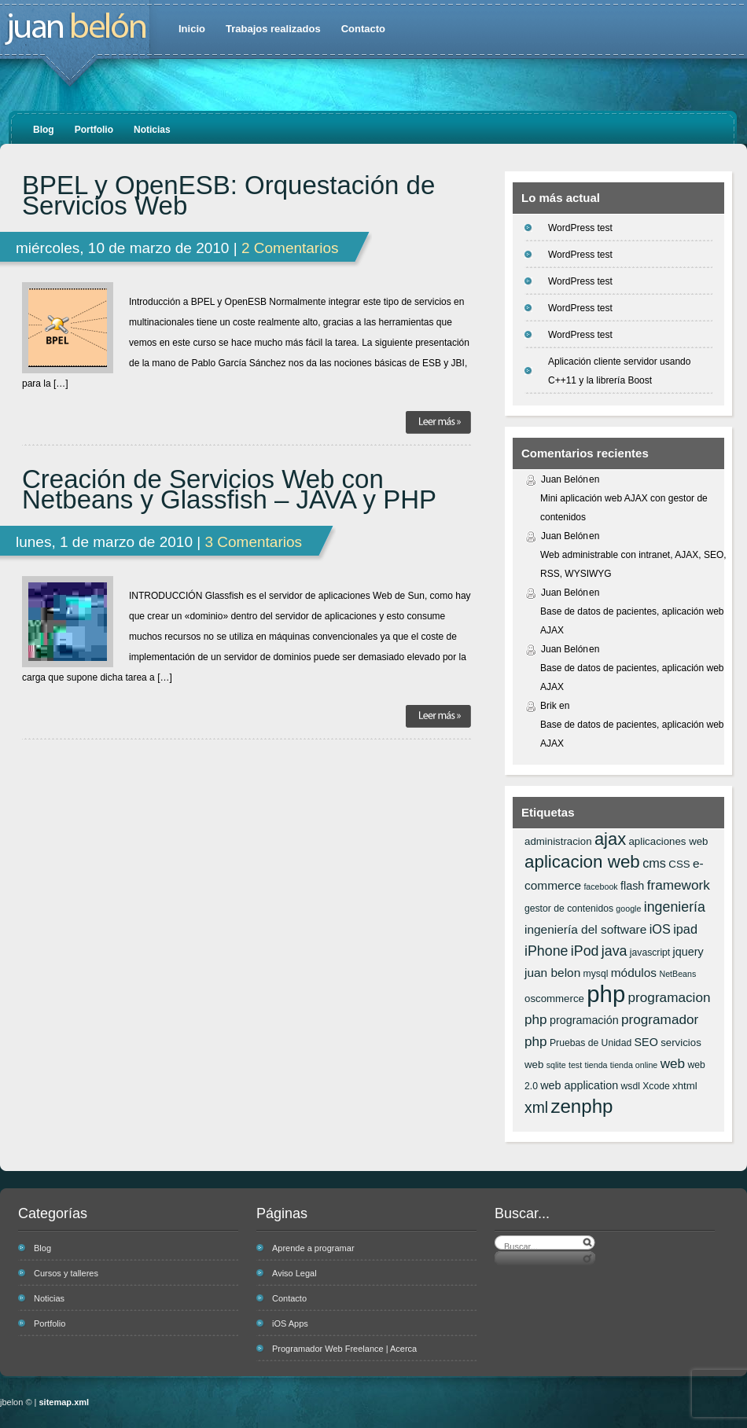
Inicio (191, 29)
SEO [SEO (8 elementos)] (646, 1042)
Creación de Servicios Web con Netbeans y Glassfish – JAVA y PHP (229, 489)
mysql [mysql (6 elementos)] (596, 973)
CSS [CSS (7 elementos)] (679, 864)
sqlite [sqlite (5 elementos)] (556, 1065)
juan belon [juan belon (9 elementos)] (552, 972)
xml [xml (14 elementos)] (536, 1107)
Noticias (152, 129)
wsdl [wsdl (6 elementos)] (630, 1086)
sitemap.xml (64, 1402)
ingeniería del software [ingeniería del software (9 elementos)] (585, 929)
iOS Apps (290, 1323)
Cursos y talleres (66, 1273)
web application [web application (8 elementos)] (579, 1085)
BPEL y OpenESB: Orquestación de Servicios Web (228, 195)
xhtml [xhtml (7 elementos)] (684, 1086)
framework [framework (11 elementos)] (678, 885)
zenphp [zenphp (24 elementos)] (581, 1106)
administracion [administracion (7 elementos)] (558, 841)
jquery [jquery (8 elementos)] (688, 951)
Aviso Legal (294, 1273)
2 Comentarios (290, 248)
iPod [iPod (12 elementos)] (585, 951)
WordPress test (580, 227)
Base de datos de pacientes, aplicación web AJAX (632, 621)
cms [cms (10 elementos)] (654, 863)
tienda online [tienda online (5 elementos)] (633, 1065)
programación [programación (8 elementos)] (584, 1020)
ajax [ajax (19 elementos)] (610, 839)
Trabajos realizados (273, 29)
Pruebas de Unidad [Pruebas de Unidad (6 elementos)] (590, 1042)
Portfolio (94, 129)
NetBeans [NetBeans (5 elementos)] (677, 973)
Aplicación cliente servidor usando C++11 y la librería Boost (619, 371)
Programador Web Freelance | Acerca (344, 1348)
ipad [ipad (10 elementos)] (685, 929)
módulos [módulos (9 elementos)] (634, 972)
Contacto (363, 29)
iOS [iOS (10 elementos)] (660, 929)
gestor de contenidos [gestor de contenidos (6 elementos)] (568, 908)
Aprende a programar (313, 1248)
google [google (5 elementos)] (628, 908)
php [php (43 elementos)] (606, 994)
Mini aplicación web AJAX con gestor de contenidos (624, 508)
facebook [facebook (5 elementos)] (600, 886)
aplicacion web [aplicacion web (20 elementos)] (582, 862)
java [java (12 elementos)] (614, 951)
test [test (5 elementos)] (575, 1065)
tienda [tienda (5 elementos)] (595, 1065)
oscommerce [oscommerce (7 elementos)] (554, 998)
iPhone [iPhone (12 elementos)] (546, 951)
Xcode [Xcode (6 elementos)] (656, 1086)
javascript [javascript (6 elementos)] (650, 952)
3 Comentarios (253, 542)
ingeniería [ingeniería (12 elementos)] (674, 907)
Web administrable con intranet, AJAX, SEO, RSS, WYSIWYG (633, 564)
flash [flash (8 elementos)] (632, 885)
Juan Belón (564, 479)
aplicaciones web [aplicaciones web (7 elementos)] (668, 841)
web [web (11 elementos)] (673, 1063)
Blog (43, 129)
